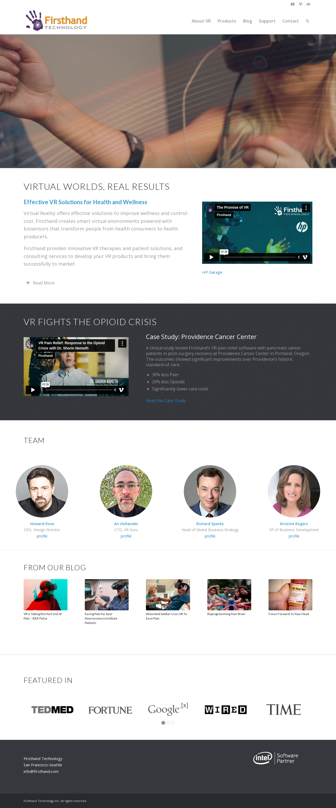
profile (42, 536)
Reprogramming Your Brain (226, 614)
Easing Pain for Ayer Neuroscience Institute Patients (101, 618)
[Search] (307, 21)
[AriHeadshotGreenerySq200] (126, 491)
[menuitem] (201, 21)
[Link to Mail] (308, 4)
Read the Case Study (166, 400)
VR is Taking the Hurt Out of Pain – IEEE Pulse (43, 616)
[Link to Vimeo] (300, 4)
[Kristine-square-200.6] (294, 491)
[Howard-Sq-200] (42, 491)
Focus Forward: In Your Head (289, 614)
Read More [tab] (40, 283)
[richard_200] (210, 491)
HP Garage (212, 272)
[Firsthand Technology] (57, 21)
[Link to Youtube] (292, 4)
